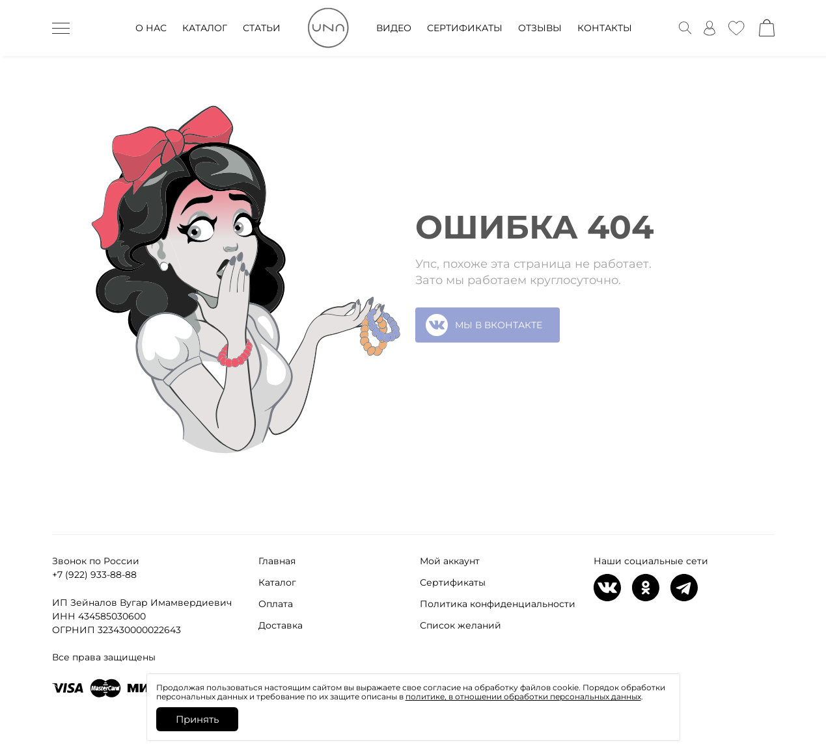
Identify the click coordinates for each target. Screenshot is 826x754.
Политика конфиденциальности (497, 604)
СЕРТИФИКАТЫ (464, 28)
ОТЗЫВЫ (540, 28)
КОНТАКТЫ (604, 28)
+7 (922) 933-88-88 (94, 574)
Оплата (275, 604)
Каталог (277, 582)
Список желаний (460, 625)
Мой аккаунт (450, 561)
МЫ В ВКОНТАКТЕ (484, 325)
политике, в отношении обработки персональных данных (523, 696)
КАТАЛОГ (204, 28)
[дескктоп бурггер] (61, 27)
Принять (197, 719)
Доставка (280, 625)
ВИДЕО (393, 28)
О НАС (151, 28)
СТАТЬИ (262, 28)
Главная (277, 561)
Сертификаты (453, 582)
